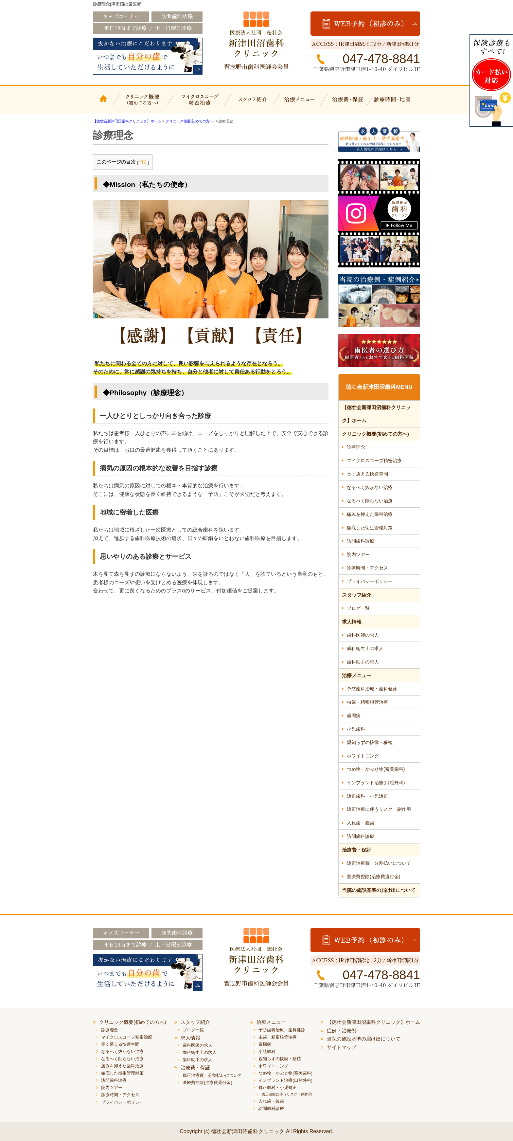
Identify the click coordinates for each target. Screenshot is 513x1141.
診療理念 (356, 447)
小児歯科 (356, 729)
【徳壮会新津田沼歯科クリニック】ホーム (104, 104)
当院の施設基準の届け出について (379, 890)
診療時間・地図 (396, 104)
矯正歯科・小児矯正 (367, 796)
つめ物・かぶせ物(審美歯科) (376, 769)
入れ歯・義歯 (360, 822)
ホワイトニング (363, 755)
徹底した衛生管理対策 (370, 527)
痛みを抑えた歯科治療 (370, 514)
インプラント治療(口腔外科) (376, 782)
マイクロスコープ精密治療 (198, 104)
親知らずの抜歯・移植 (370, 742)
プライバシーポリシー (370, 581)
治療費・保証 (349, 104)
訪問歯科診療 (360, 541)
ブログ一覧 (358, 608)
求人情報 (352, 622)
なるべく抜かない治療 (370, 487)
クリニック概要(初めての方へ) (143, 104)
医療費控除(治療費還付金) (373, 876)
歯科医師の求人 (363, 635)
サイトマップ (341, 1047)
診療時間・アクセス (367, 567)
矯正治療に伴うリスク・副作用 (379, 809)
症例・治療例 (341, 1030)
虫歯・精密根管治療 (367, 702)
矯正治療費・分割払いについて (379, 863)
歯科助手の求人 (363, 661)
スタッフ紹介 (251, 104)
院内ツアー (358, 554)
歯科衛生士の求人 (365, 648)
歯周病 (354, 715)
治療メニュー (300, 104)
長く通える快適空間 (367, 474)
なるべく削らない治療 (370, 500)
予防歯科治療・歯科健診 (372, 688)
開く (143, 162)
